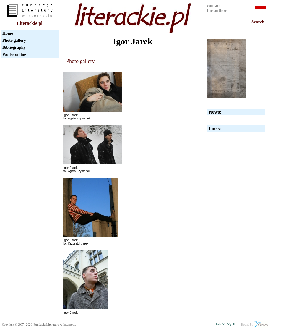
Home (7, 33)
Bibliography (14, 47)
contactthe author (217, 8)
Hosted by (254, 324)
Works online (14, 54)
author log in (225, 323)
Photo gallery (14, 40)
